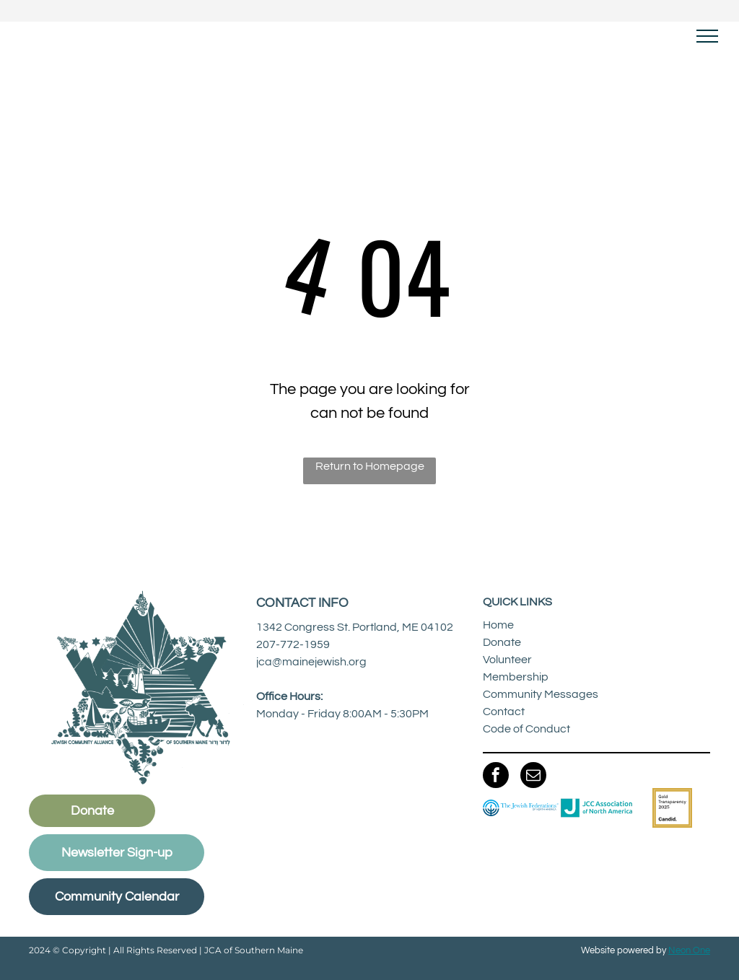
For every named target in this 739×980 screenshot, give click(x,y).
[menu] (707, 36)
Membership (515, 677)
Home (498, 625)
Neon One (689, 950)
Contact (504, 711)
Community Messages (540, 694)
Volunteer (507, 659)
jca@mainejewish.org (311, 662)
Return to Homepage (369, 466)
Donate (502, 642)
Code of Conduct (526, 729)
